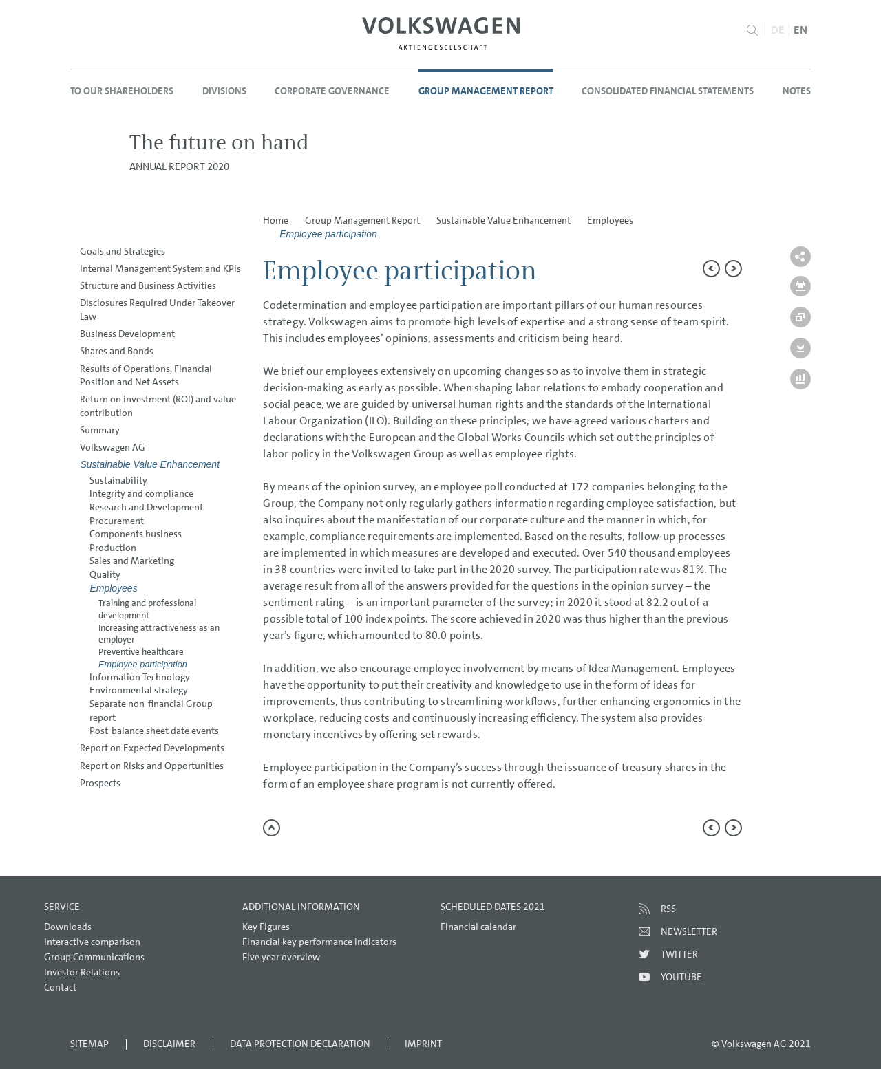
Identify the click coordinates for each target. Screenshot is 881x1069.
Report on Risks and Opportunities (152, 765)
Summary (100, 430)
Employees (113, 588)
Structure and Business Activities (148, 285)
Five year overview (281, 957)
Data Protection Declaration (300, 1043)
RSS (668, 909)
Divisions (224, 91)
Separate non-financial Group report (151, 711)
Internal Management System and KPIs (160, 268)
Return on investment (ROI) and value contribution (158, 406)
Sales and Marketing (131, 560)
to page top (271, 827)
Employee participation (142, 664)
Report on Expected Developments (152, 748)
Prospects (100, 783)
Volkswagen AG (112, 447)
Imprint (423, 1043)
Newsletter (689, 931)
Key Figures (266, 926)
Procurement (116, 521)
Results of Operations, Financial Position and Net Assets (146, 376)
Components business (135, 534)
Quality (104, 574)
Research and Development (146, 507)
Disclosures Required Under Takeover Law (157, 309)
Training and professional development (147, 609)
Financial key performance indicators (319, 942)
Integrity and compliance (141, 493)
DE (778, 30)
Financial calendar (478, 926)
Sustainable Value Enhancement (150, 464)
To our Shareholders (121, 91)
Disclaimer (169, 1043)
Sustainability (118, 480)
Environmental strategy (138, 690)
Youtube (681, 977)
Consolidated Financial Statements (668, 91)
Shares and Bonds (116, 351)
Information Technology (139, 677)
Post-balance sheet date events (154, 730)
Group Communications (94, 957)
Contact (60, 987)
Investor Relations (82, 972)
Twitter (679, 954)
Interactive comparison (92, 942)
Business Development (127, 333)
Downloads (68, 926)
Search (752, 30)
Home (275, 220)
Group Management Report (485, 91)
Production (112, 547)
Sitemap (89, 1043)
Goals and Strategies (122, 251)
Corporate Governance (332, 91)
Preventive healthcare (141, 652)
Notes (797, 91)
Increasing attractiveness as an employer (159, 634)
